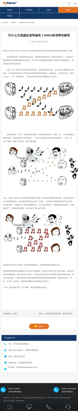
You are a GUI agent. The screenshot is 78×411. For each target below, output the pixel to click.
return (39, 326)
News (68, 10)
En (75, 3)
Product (29, 10)
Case (48, 10)
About (9, 16)
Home (9, 10)
